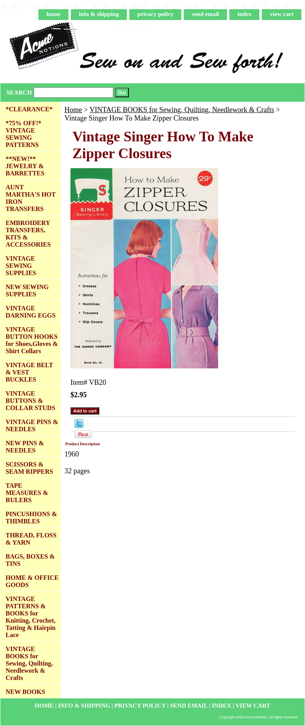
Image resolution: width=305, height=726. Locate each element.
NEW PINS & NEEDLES (25, 447)
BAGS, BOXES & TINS (30, 560)
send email (205, 14)
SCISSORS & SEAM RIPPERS (29, 468)
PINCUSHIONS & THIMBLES (31, 518)
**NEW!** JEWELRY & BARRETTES (25, 166)
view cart (281, 14)
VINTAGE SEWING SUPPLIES (21, 265)
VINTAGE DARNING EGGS (31, 312)
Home (73, 110)
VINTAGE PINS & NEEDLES (32, 425)
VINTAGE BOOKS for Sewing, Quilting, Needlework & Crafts (182, 110)
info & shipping (99, 14)
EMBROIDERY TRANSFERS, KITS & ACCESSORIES (28, 233)
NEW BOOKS (25, 691)
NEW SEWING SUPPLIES (27, 291)
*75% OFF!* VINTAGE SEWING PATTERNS (23, 134)
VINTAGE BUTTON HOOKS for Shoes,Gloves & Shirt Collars (32, 340)
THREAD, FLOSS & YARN (31, 539)
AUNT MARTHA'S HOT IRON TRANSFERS (31, 198)
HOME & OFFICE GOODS (32, 581)
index (244, 14)
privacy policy (155, 14)
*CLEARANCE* (29, 109)
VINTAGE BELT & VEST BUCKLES (29, 372)
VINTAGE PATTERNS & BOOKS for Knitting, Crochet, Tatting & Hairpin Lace (31, 616)
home (53, 14)
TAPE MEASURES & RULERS (27, 492)
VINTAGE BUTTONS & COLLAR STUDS (30, 400)
